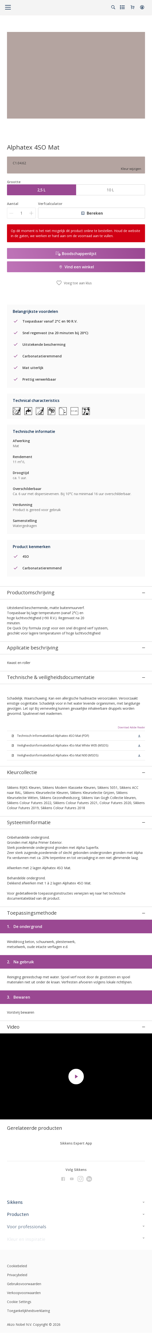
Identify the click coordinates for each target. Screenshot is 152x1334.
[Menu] (8, 7)
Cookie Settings (19, 1260)
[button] (142, 7)
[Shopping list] (123, 7)
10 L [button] (110, 190)
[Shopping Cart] (132, 7)
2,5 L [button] (41, 190)
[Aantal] (21, 213)
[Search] (113, 7)
